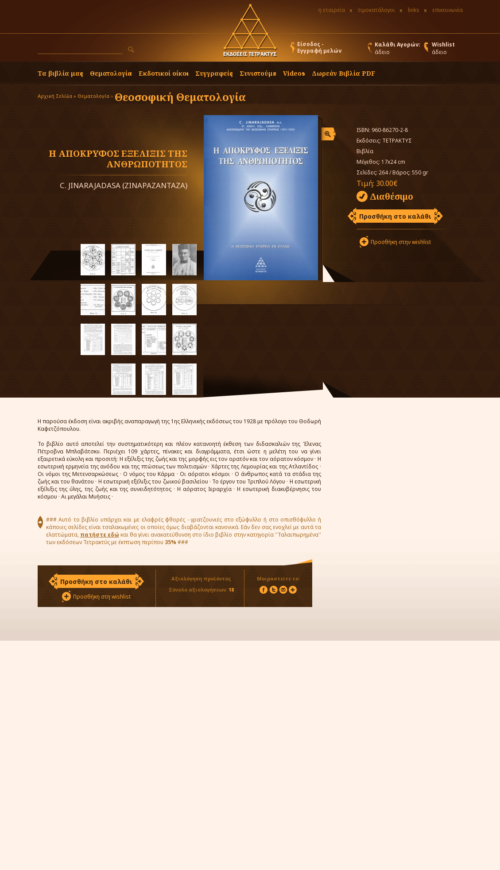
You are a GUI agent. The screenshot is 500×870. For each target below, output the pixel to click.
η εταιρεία (331, 10)
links (413, 10)
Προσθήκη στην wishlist (401, 242)
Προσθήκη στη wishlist (102, 596)
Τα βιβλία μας (60, 73)
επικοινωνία (447, 10)
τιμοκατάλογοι (376, 10)
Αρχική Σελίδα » (57, 96)
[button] (131, 49)
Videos (294, 73)
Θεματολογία (111, 73)
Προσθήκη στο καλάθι (395, 216)
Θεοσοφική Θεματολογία (180, 96)
